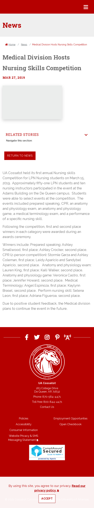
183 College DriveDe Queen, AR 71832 (47, 390)
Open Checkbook (70, 424)
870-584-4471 (51, 396)
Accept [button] (47, 498)
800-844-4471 (52, 401)
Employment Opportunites (70, 418)
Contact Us (47, 407)
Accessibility (23, 424)
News (24, 44)
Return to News (20, 155)
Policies (23, 418)
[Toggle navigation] (86, 135)
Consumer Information (23, 430)
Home (12, 44)
